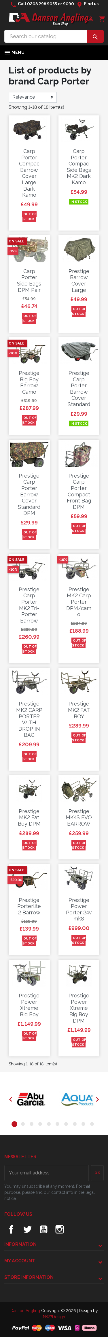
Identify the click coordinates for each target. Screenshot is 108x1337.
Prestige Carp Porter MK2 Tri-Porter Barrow (29, 605)
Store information (29, 1277)
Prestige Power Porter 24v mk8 (79, 909)
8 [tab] (76, 1125)
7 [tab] (67, 1125)
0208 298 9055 (42, 3)
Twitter (27, 1229)
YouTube (43, 1229)
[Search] (45, 36)
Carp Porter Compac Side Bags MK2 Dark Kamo (79, 166)
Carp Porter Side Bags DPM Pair (29, 280)
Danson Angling (25, 1310)
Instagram (60, 1229)
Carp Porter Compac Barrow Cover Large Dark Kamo (29, 173)
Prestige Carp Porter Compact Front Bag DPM (79, 491)
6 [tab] (58, 1125)
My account (19, 1261)
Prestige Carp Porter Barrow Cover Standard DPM (29, 494)
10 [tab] (93, 1125)
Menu (14, 52)
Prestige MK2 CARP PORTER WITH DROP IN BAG (29, 719)
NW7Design (54, 1316)
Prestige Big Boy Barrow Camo (29, 382)
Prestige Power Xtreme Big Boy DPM (79, 1007)
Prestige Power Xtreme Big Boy (29, 1004)
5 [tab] (50, 1125)
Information (20, 1244)
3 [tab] (32, 1125)
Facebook (11, 1229)
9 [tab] (84, 1125)
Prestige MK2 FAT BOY (79, 710)
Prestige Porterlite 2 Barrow (29, 906)
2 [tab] (24, 1125)
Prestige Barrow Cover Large (79, 280)
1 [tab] (15, 1125)
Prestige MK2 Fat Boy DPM (29, 817)
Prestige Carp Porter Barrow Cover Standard (79, 388)
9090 (68, 3)
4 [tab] (41, 1125)
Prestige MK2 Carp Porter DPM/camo (78, 601)
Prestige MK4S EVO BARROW (79, 817)
